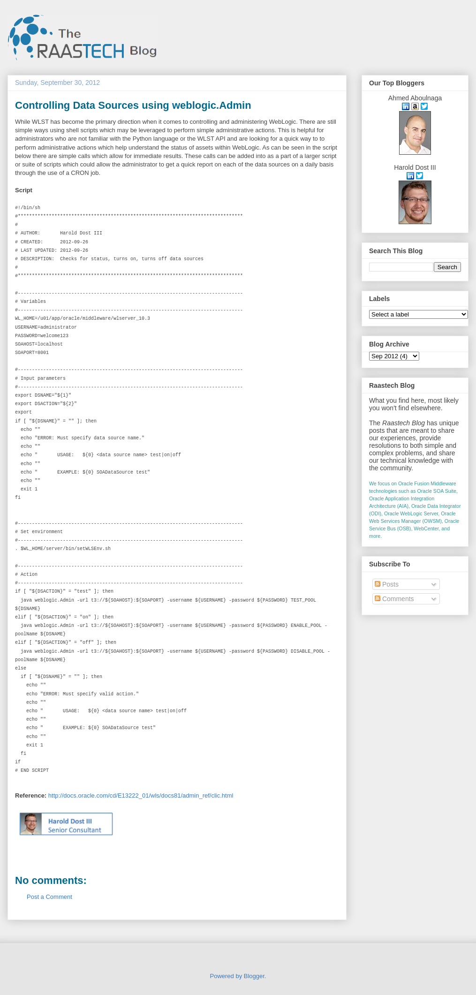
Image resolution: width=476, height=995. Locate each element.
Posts (387, 584)
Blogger (254, 976)
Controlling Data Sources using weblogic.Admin (133, 105)
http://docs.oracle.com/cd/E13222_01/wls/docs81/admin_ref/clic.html (141, 795)
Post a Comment (49, 896)
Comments (394, 599)
